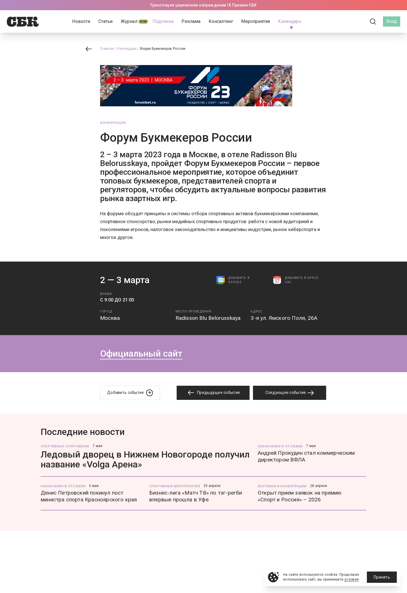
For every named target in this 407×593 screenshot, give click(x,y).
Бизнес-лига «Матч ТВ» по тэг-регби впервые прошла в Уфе (195, 496)
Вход (391, 21)
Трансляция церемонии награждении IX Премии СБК (203, 5)
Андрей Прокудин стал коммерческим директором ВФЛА (306, 456)
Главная (107, 49)
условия (352, 579)
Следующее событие (289, 392)
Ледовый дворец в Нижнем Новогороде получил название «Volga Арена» (145, 459)
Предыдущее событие (213, 393)
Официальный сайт (141, 353)
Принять (382, 577)
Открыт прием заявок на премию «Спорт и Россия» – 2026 (300, 496)
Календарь (127, 49)
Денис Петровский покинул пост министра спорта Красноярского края (89, 496)
